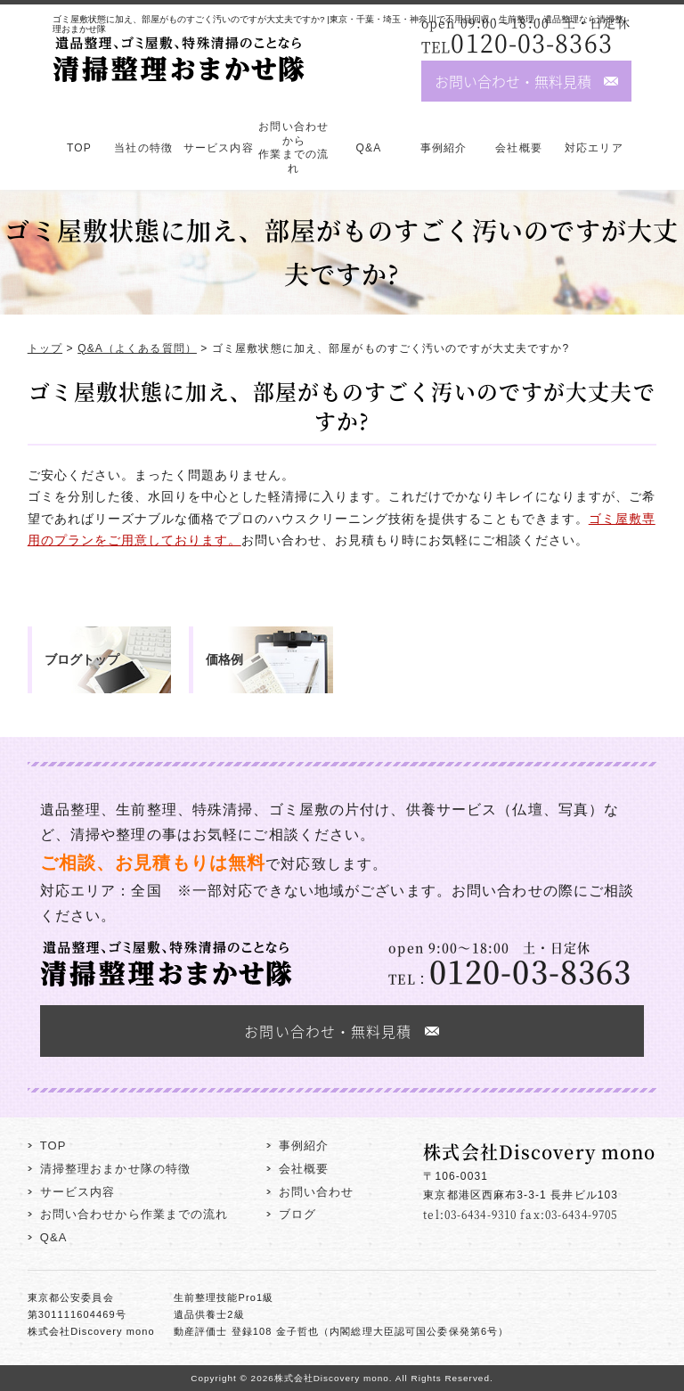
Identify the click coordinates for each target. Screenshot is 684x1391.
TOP (79, 148)
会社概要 (518, 148)
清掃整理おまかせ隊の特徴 (115, 1168)
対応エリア (594, 148)
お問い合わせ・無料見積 (513, 81)
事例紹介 (443, 148)
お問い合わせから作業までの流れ (293, 147)
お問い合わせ (316, 1192)
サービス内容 (218, 148)
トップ (45, 348)
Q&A (369, 148)
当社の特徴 (143, 148)
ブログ (297, 1214)
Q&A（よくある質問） (137, 348)
